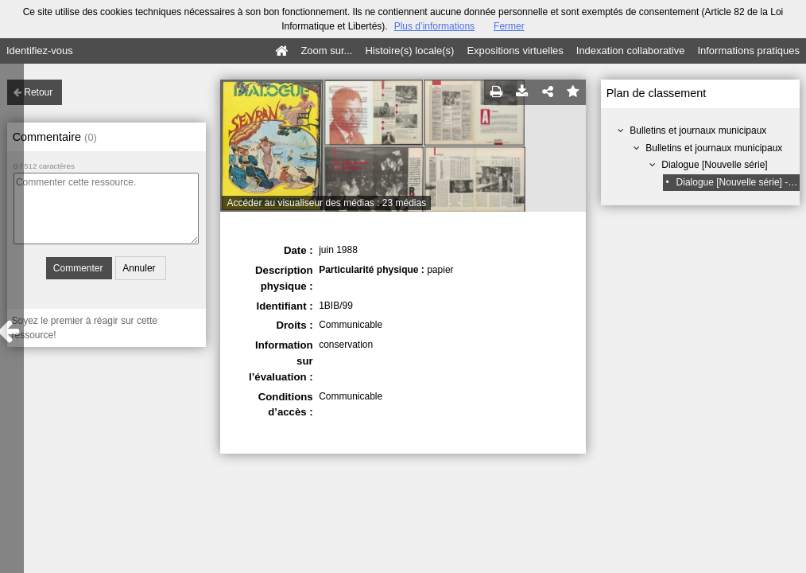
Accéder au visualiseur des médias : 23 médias (326, 203)
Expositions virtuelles (515, 51)
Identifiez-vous (39, 51)
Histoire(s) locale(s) (409, 51)
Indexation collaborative (630, 51)
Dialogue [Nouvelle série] (714, 164)
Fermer (509, 26)
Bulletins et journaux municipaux (698, 130)
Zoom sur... (326, 51)
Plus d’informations (434, 26)
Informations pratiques (748, 51)
